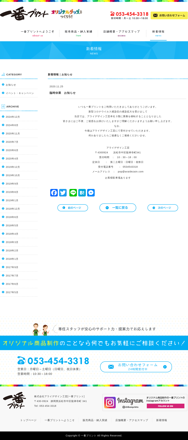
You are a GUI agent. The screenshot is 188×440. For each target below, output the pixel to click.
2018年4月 (12, 233)
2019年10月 (13, 175)
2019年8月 (12, 192)
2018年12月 (13, 208)
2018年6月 (12, 217)
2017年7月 (12, 275)
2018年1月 (12, 259)
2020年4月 (12, 158)
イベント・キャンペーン (20, 93)
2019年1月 (12, 200)
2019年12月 (13, 167)
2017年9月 (12, 267)
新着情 (160, 420)
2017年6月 (12, 284)
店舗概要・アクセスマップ (131, 420)
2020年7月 (12, 142)
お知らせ (11, 84)
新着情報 (53, 74)
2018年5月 (12, 225)
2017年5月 (12, 292)
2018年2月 (12, 250)
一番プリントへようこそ (60, 420)
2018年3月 (12, 242)
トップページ (28, 420)
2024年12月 (13, 116)
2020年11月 (13, 133)
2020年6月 (12, 150)
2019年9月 (12, 183)
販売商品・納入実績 (95, 420)
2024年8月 (12, 125)
